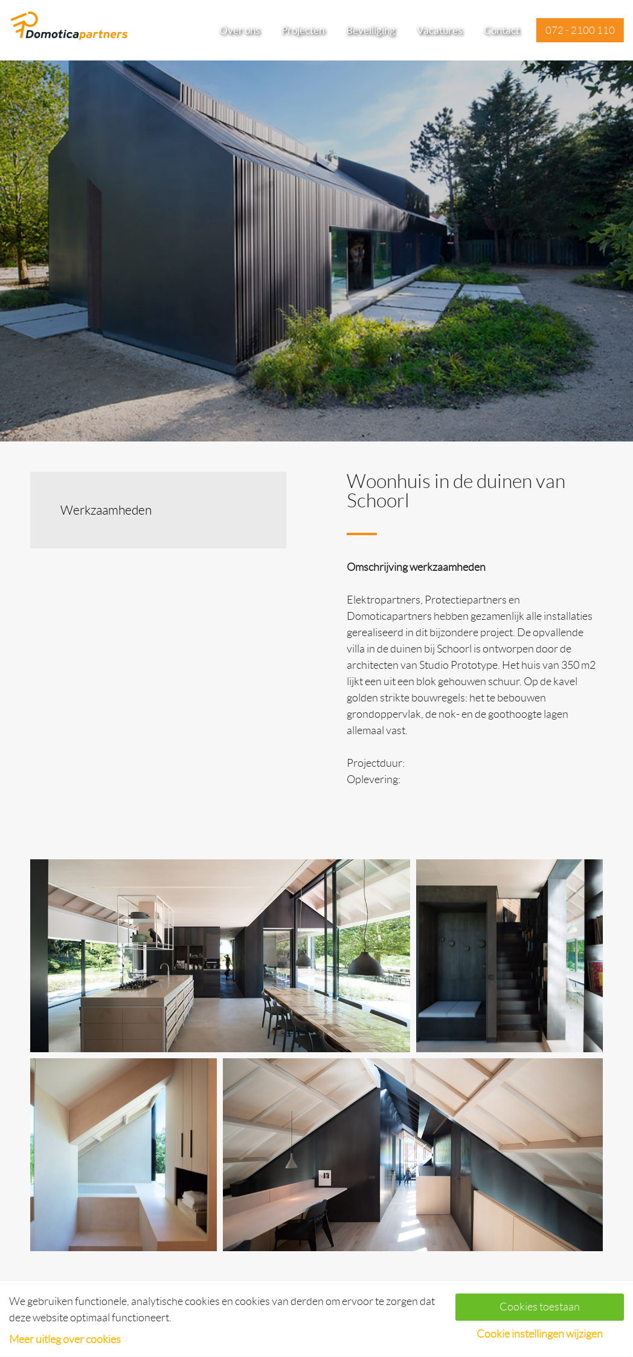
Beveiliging (370, 30)
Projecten (302, 30)
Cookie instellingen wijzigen (540, 1334)
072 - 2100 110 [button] (580, 30)
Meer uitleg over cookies (65, 1339)
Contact (501, 30)
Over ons (239, 30)
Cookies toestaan (540, 1307)
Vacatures (439, 30)
